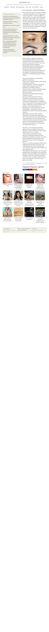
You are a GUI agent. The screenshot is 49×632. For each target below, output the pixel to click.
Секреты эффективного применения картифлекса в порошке (9, 51)
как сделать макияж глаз (31, 164)
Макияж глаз (24, 2)
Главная (6, 7)
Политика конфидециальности (22, 230)
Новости (12, 7)
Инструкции (35, 7)
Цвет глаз (28, 7)
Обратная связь (34, 228)
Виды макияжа (20, 7)
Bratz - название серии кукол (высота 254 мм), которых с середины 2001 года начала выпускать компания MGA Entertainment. (10, 44)
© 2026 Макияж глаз (6, 228)
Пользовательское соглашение (25, 228)
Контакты (19, 228)
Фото (41, 7)
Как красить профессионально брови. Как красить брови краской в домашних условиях (11, 18)
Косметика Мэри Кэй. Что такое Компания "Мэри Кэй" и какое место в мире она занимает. (11, 37)
